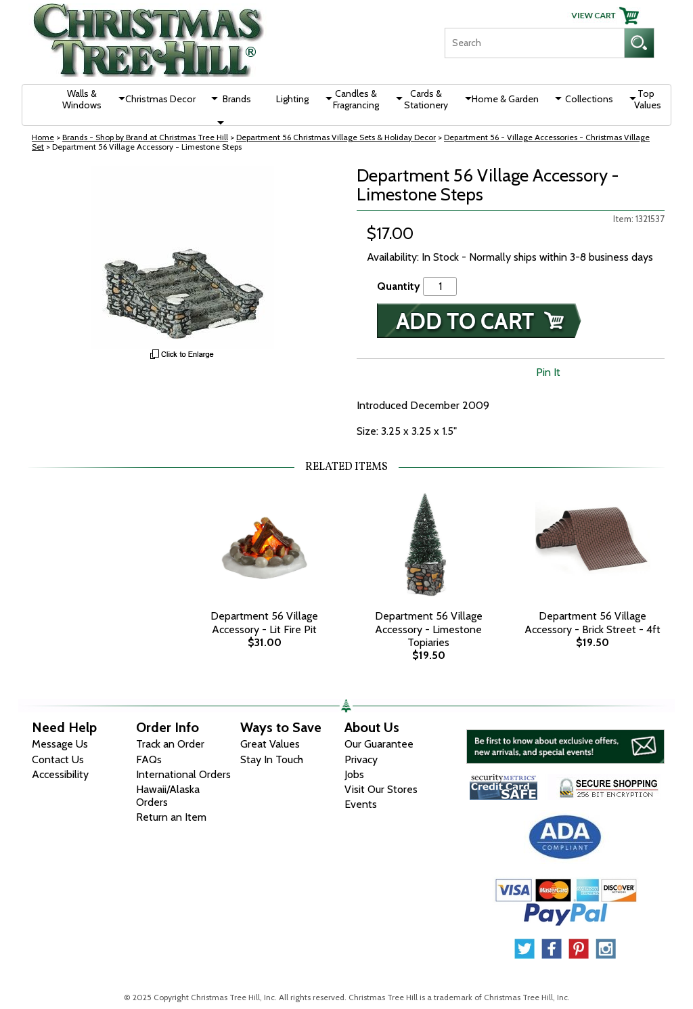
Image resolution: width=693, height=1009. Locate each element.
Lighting (292, 99)
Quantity (398, 286)
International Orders (183, 774)
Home (43, 137)
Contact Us (58, 759)
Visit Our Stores (381, 789)
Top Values (647, 99)
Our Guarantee (378, 743)
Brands (237, 99)
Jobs (354, 774)
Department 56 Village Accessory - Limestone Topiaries (429, 628)
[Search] (534, 43)
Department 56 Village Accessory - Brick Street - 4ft (592, 622)
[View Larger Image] (182, 257)
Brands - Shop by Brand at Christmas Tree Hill (145, 137)
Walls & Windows (82, 99)
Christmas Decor (160, 99)
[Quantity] (440, 286)
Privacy (361, 759)
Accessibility (60, 774)
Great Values (270, 743)
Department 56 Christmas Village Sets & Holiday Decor (336, 137)
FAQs (149, 759)
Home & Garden (505, 99)
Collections (589, 99)
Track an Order (170, 743)
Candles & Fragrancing (356, 99)
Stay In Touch (271, 759)
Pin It (548, 372)
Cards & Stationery (426, 99)
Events (360, 804)
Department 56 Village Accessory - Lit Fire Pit (264, 622)
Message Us (60, 743)
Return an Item (171, 817)
